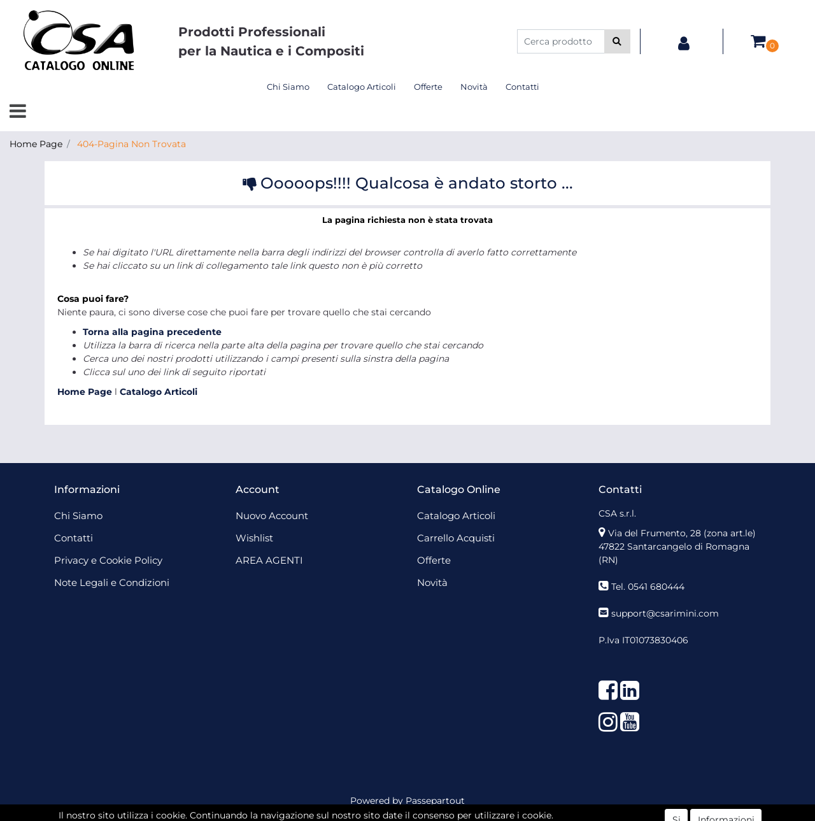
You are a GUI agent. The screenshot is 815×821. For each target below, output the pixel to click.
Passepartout (435, 800)
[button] (617, 41)
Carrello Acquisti (456, 538)
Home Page (36, 144)
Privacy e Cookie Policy (108, 560)
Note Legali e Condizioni (111, 582)
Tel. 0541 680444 (647, 586)
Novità (474, 87)
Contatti (522, 87)
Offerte (428, 87)
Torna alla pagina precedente (152, 332)
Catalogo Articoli (361, 87)
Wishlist (254, 538)
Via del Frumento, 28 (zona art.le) (682, 533)
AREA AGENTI (269, 560)
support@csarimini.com (665, 613)
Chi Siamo (288, 87)
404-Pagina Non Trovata (131, 144)
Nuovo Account (272, 516)
